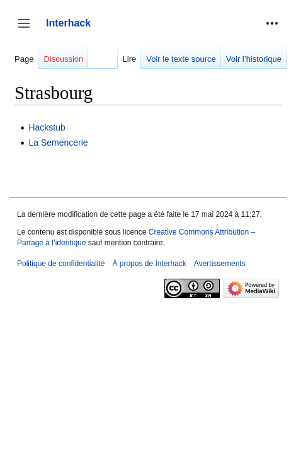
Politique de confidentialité (61, 263)
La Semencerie (58, 142)
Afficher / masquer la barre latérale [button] (28, 29)
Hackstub (46, 127)
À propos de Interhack (149, 263)
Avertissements (220, 263)
